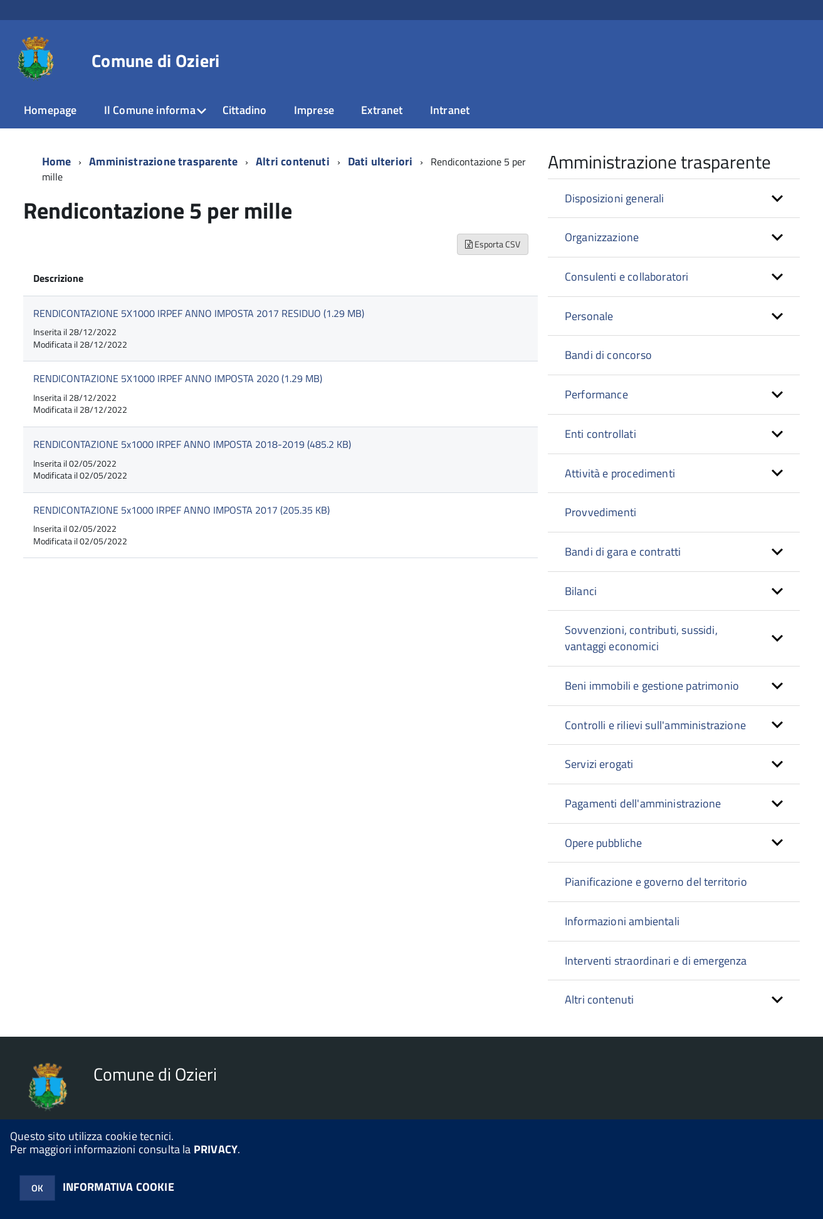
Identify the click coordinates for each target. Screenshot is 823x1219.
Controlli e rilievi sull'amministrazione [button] (655, 725)
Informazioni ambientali (622, 921)
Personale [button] (589, 316)
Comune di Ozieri (155, 61)
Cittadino (245, 109)
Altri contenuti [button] (599, 999)
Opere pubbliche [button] (603, 842)
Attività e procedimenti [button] (620, 473)
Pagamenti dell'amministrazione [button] (643, 803)
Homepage (50, 109)
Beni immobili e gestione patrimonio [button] (652, 685)
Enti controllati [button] (600, 433)
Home (56, 161)
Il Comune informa (150, 109)
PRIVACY (216, 1149)
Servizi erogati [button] (599, 763)
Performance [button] (596, 394)
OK (37, 1188)
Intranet (449, 109)
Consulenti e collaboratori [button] (627, 276)
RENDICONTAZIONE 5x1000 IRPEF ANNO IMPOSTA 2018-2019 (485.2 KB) (192, 444)
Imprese (314, 109)
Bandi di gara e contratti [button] (623, 551)
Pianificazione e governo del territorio (656, 881)
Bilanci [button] (581, 591)
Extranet (381, 109)
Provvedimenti (600, 512)
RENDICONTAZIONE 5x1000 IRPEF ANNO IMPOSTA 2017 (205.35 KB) (181, 509)
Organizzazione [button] (602, 237)
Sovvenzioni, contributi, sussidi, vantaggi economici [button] (641, 638)
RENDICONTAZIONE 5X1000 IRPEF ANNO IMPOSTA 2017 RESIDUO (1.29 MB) (198, 313)
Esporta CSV (492, 244)
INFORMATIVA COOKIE (118, 1186)
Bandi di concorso (608, 354)
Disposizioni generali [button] (614, 198)
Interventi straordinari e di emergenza (656, 960)
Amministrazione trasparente (163, 161)
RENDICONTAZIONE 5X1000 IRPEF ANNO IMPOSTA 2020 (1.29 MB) (177, 378)
